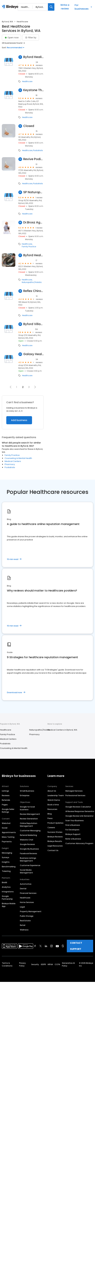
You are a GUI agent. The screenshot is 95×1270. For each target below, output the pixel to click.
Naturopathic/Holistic (32, 282)
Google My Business (29, 849)
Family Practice (29, 246)
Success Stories (55, 832)
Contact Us (53, 850)
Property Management (30, 911)
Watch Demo (54, 800)
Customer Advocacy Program (79, 843)
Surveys (5, 857)
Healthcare (27, 81)
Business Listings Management (28, 859)
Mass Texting (8, 837)
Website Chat (26, 839)
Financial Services (28, 893)
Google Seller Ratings (8, 810)
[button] (10, 387)
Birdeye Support (72, 834)
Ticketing (6, 871)
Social (4, 828)
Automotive (25, 884)
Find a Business (72, 825)
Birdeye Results (55, 841)
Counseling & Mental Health (18, 458)
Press (50, 818)
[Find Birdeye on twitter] (40, 946)
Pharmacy (10, 464)
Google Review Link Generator (79, 816)
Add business (19, 420)
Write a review (64, 6)
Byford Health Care (33, 255)
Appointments (9, 832)
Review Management (30, 814)
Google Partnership (7, 897)
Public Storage (26, 916)
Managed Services (74, 791)
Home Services (27, 902)
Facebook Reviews (28, 853)
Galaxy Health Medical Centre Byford (33, 354)
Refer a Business (73, 839)
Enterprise (24, 795)
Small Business (27, 791)
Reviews (6, 795)
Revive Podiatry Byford (33, 159)
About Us (52, 791)
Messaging (7, 853)
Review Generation (29, 818)
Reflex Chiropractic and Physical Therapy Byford (33, 291)
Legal (22, 907)
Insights (6, 862)
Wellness (24, 929)
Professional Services (75, 795)
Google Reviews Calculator (78, 806)
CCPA (57, 964)
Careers (51, 827)
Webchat (6, 823)
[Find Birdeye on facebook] (35, 946)
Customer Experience (30, 865)
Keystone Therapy (33, 90)
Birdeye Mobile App (8, 905)
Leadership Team (56, 795)
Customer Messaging (30, 830)
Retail (22, 925)
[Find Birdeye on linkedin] (46, 946)
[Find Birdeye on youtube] (57, 946)
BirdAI (4, 882)
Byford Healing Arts (33, 57)
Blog (50, 813)
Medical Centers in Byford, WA (62, 729)
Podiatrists (38, 150)
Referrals (6, 800)
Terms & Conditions (7, 964)
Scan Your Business (74, 820)
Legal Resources (55, 846)
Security (35, 964)
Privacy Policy (22, 964)
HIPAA (50, 964)
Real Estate (25, 920)
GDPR (43, 964)
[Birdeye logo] (10, 7)
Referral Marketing (28, 835)
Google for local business (27, 808)
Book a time (53, 804)
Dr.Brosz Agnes (33, 222)
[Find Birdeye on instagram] (51, 946)
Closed (28, 126)
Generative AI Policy (68, 964)
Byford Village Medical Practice (33, 324)
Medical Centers (13, 461)
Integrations (8, 891)
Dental (23, 888)
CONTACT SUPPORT (76, 946)
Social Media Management (26, 871)
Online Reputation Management (28, 824)
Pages (5, 804)
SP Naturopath (33, 192)
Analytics (6, 887)
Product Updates (55, 823)
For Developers (72, 829)
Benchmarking (8, 866)
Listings (5, 791)
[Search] (51, 7)
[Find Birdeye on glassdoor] (63, 946)
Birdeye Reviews (55, 836)
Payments (7, 841)
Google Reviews (27, 844)
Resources (52, 809)
